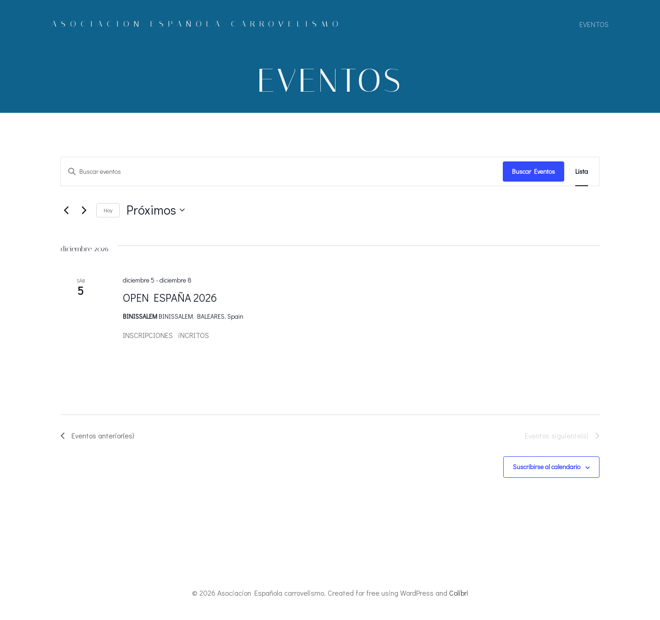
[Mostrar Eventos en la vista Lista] (581, 171)
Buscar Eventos (533, 171)
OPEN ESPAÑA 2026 (170, 297)
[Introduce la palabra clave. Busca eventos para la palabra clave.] (282, 171)
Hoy (108, 210)
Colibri (458, 593)
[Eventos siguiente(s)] (83, 210)
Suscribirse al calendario (546, 467)
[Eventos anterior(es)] (66, 210)
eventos (594, 24)
